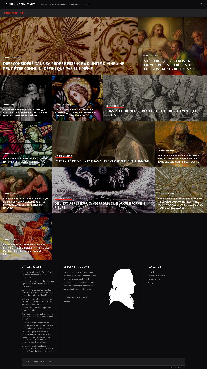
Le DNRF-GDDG (74, 4)
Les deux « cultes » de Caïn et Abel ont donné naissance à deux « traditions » (37, 275)
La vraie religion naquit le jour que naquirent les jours (36, 308)
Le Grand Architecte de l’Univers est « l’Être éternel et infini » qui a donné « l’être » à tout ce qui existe (26, 249)
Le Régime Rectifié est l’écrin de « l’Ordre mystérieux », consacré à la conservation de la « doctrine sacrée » (38, 325)
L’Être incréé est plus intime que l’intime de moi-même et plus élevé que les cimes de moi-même (25, 112)
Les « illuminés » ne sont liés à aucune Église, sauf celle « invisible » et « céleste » (38, 284)
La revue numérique (58, 4)
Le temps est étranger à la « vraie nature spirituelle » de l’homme (25, 160)
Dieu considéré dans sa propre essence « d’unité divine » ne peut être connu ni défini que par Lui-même (63, 66)
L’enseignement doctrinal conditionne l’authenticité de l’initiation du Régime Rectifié (37, 316)
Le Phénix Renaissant (12, 58)
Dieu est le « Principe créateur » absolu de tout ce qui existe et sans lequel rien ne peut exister (179, 158)
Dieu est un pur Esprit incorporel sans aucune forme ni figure (100, 205)
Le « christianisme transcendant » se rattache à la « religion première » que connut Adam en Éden (37, 301)
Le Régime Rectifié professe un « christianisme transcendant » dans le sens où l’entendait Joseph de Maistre (38, 348)
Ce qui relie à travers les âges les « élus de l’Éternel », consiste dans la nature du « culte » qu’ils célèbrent (37, 292)
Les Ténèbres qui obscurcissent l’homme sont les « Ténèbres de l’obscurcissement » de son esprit (168, 65)
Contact (86, 4)
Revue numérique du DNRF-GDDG (39, 362)
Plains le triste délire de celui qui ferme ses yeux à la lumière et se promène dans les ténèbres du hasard (26, 203)
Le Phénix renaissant (19, 4)
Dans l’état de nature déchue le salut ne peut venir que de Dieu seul (154, 113)
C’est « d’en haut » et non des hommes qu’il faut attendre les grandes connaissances (75, 112)
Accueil (44, 4)
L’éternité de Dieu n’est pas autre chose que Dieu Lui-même (102, 161)
